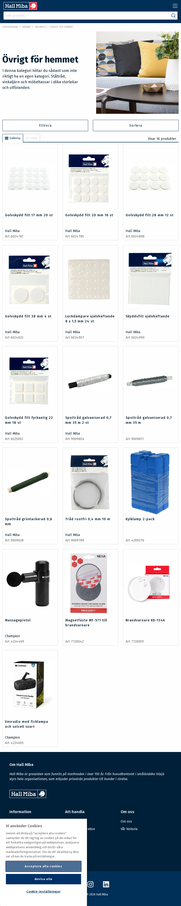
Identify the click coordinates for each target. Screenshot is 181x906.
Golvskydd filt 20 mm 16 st (89, 215)
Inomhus (40, 27)
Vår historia (129, 829)
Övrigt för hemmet (61, 27)
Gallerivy (13, 138)
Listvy (31, 138)
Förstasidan (10, 27)
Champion (12, 636)
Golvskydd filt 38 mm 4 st (28, 316)
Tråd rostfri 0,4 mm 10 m (87, 519)
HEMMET (26, 27)
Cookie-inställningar (43, 891)
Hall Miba (12, 231)
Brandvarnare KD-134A (145, 620)
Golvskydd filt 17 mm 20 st (29, 215)
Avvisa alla (43, 879)
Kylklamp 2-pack (140, 519)
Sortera (135, 126)
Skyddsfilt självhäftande (147, 316)
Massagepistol (18, 620)
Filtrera (45, 126)
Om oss (126, 821)
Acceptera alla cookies (43, 866)
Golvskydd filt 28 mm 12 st (149, 215)
